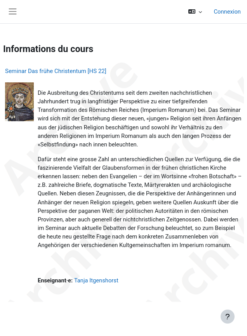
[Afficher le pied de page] (228, 317)
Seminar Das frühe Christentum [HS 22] (55, 71)
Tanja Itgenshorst (96, 280)
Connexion (227, 11)
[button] (195, 11)
